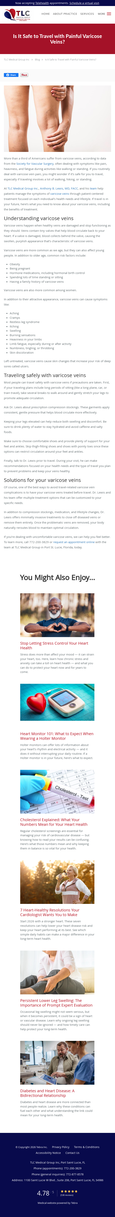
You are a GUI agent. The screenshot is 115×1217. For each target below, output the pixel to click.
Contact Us (72, 1153)
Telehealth (42, 3)
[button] (109, 13)
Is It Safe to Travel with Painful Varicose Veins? (70, 59)
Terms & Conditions (86, 1147)
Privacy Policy (60, 1147)
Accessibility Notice (48, 1153)
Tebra (74, 1203)
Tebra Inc (41, 1147)
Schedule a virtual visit (84, 3)
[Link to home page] (23, 15)
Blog (37, 59)
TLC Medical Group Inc (16, 59)
